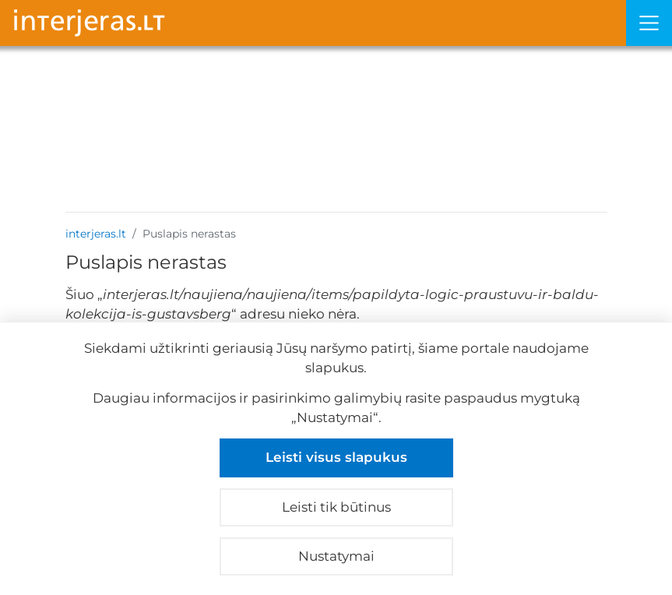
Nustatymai (336, 556)
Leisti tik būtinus (336, 507)
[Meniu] (649, 23)
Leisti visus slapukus (336, 457)
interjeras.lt (95, 234)
